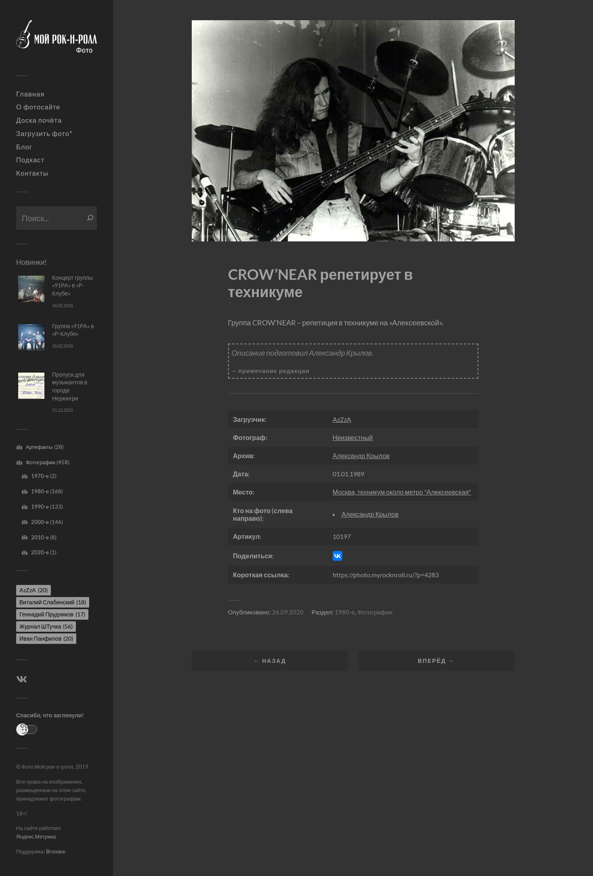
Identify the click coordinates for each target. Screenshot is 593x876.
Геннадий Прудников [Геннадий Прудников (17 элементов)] (52, 614)
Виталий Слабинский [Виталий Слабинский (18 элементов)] (52, 602)
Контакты (32, 173)
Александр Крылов (361, 455)
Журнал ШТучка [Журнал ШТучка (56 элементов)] (46, 626)
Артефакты (39, 447)
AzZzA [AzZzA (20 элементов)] (33, 590)
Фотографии (40, 462)
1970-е (40, 476)
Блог (24, 147)
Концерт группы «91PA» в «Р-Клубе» (72, 285)
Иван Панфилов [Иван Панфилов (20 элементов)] (46, 638)
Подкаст (30, 160)
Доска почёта (39, 120)
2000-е (40, 522)
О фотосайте (38, 107)
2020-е (40, 552)
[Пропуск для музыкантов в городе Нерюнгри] (31, 386)
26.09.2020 (288, 612)
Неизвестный (353, 437)
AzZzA (342, 419)
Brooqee (55, 851)
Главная (30, 94)
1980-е (40, 491)
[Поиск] (90, 218)
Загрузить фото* (44, 134)
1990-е (40, 506)
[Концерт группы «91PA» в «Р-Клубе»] (31, 289)
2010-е (40, 537)
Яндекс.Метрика (36, 836)
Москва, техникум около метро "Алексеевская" (402, 492)
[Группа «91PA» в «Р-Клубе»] (31, 337)
